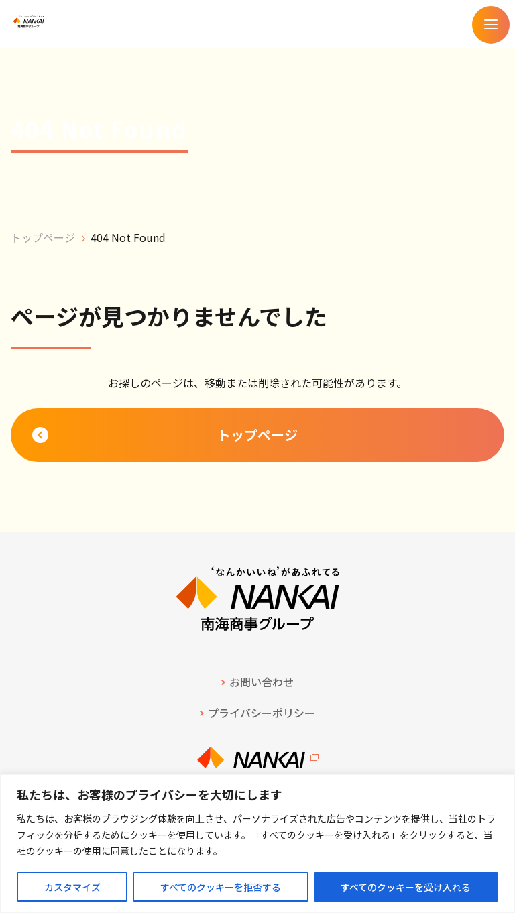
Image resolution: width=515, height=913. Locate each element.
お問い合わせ (261, 681)
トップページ (43, 237)
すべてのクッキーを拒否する (220, 887)
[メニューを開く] (491, 25)
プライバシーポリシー (261, 712)
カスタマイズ (72, 887)
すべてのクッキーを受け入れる (406, 887)
